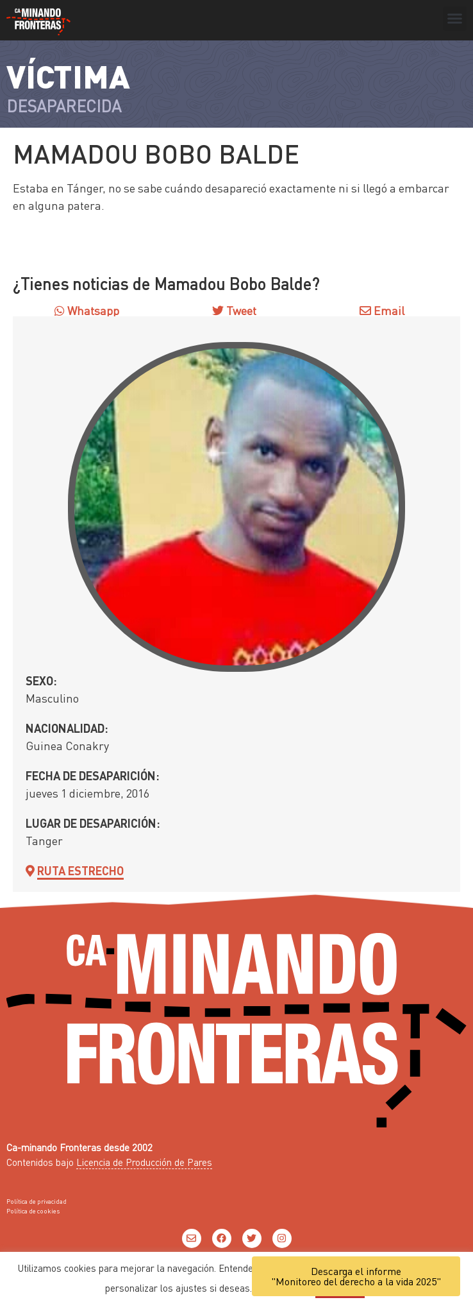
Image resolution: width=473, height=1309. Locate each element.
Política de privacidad (36, 1201)
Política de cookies (33, 1211)
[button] (455, 18)
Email (382, 310)
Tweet (240, 310)
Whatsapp (86, 310)
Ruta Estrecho (80, 870)
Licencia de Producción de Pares (144, 1162)
